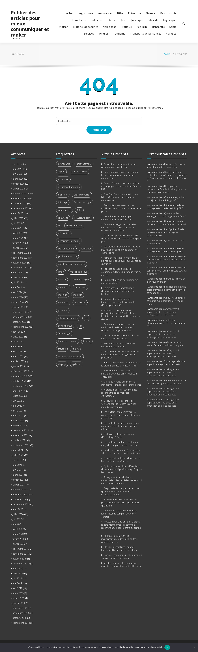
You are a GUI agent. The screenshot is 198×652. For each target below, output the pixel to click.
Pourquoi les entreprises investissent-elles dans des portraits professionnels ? (119, 538)
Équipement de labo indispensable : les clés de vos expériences (121, 460)
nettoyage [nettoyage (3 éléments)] (63, 302)
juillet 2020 (18, 514)
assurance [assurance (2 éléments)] (63, 179)
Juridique (137, 20)
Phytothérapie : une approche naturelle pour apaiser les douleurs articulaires (119, 373)
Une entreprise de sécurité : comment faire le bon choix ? (166, 223)
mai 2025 (17, 228)
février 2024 (18, 302)
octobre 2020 (19, 499)
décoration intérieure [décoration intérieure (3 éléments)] (69, 240)
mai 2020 (17, 524)
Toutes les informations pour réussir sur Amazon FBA (166, 323)
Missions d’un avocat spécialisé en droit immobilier (166, 165)
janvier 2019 (19, 603)
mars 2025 (18, 238)
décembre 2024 (21, 252)
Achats (70, 13)
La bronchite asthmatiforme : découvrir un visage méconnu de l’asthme (118, 291)
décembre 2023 (21, 312)
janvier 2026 (19, 188)
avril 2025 (17, 233)
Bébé (120, 13)
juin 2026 (17, 163)
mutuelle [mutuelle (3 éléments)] (77, 294)
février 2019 (18, 598)
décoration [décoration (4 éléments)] (63, 233)
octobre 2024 (19, 262)
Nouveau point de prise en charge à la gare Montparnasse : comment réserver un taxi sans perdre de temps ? (121, 526)
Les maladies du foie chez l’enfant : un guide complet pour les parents (120, 444)
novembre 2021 (21, 435)
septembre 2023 (21, 326)
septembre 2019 (21, 563)
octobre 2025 (19, 203)
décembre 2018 (21, 608)
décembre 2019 (21, 548)
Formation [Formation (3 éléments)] (86, 248)
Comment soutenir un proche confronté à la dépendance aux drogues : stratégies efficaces (117, 327)
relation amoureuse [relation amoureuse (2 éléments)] (68, 318)
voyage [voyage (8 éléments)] (75, 348)
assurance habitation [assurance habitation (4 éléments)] (69, 186)
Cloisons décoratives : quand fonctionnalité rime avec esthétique (119, 548)
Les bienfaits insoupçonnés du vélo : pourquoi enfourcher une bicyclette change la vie (121, 249)
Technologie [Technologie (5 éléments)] (64, 333)
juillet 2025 (18, 218)
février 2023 (18, 361)
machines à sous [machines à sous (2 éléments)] (78, 271)
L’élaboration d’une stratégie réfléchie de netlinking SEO (165, 207)
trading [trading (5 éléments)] (86, 341)
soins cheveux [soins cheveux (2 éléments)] (65, 325)
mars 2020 (18, 534)
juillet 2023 (18, 336)
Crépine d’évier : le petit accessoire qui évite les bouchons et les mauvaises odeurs (120, 491)
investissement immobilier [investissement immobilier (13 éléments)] (71, 264)
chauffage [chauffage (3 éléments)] (63, 217)
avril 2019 (17, 588)
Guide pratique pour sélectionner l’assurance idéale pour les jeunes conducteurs (119, 175)
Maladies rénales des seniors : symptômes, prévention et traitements (121, 383)
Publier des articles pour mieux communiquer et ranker (30, 24)
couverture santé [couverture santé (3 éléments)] (83, 217)
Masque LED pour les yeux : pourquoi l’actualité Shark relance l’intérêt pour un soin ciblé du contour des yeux (120, 315)
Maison (63, 27)
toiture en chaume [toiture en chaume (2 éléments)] (67, 341)
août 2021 (18, 450)
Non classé (109, 27)
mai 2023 (17, 346)
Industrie (96, 20)
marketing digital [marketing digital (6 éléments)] (80, 279)
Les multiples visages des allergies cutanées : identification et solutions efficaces (120, 426)
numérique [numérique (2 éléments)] (80, 302)
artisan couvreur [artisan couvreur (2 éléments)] (79, 171)
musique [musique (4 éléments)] (62, 294)
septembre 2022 (21, 386)
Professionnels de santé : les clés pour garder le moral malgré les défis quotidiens (120, 502)
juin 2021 (17, 460)
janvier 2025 (19, 247)
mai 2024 (17, 287)
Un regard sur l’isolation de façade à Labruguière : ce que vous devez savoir (166, 189)
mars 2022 (18, 415)
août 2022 (18, 390)
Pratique (126, 27)
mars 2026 (18, 178)
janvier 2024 (19, 307)
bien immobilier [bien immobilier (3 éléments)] (82, 194)
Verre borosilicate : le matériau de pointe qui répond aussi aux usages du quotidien (121, 260)
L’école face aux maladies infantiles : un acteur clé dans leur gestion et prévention (121, 354)
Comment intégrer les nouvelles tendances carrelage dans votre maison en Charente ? (118, 227)
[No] (194, 647)
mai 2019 (17, 583)
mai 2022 (17, 405)
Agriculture (86, 13)
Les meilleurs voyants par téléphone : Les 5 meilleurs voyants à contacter (167, 259)
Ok (167, 647)
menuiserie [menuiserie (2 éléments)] (80, 287)
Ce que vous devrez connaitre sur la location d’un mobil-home (166, 300)
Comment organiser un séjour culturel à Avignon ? (166, 199)
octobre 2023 (19, 321)
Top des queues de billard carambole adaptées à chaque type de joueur (121, 271)
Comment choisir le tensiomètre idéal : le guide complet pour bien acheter (119, 513)
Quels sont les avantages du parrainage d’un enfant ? (166, 215)
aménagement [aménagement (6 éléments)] (84, 163)
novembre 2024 (21, 257)
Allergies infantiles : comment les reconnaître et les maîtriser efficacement (119, 392)
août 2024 (18, 272)
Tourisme (119, 33)
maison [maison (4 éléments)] (62, 279)
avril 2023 (17, 351)
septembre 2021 (21, 445)
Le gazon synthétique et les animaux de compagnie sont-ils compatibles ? (166, 289)
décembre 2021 (21, 430)
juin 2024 (17, 282)
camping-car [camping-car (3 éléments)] (64, 210)
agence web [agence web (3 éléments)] (64, 163)
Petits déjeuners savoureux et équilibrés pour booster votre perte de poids (121, 208)
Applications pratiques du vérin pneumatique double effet (118, 165)
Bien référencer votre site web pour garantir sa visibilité (166, 382)
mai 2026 (17, 168)
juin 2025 (17, 223)
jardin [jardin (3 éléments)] (61, 271)
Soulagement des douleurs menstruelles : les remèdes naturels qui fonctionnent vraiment (121, 480)
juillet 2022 (18, 395)
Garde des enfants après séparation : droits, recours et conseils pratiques (121, 452)
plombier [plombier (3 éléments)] (63, 310)
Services (89, 33)
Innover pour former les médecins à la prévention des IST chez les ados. (120, 364)
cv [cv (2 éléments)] (59, 225)
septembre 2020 (21, 504)
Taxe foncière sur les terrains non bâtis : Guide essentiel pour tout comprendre (119, 197)
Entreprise (134, 13)
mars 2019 (18, 593)
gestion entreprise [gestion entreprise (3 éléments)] (67, 256)
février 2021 (18, 479)
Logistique (169, 20)
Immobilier (79, 20)
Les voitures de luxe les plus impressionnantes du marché (117, 218)
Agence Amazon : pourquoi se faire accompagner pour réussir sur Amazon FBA (121, 186)
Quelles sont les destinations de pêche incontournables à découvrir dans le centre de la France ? (167, 177)
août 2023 (18, 331)
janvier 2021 (19, 484)
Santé (172, 27)
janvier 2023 (19, 366)
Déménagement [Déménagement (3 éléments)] (66, 248)
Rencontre (158, 27)
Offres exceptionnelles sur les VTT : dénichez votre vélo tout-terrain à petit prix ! (121, 238)
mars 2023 (18, 356)
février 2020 (18, 538)
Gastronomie (168, 13)
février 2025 (18, 242)
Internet (112, 20)
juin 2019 (17, 578)
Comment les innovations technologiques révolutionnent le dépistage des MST (118, 302)
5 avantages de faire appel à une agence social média (166, 363)
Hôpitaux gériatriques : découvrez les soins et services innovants (121, 556)
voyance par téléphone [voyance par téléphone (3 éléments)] (70, 356)
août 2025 (18, 213)
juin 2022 (17, 400)
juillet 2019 (18, 573)
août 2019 (18, 568)
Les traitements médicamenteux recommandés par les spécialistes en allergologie (120, 415)
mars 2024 (18, 297)
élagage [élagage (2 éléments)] (62, 364)
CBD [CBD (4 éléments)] (79, 210)
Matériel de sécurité (85, 27)
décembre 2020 (21, 489)
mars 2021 (18, 474)
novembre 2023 (21, 316)
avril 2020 (17, 529)
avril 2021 (17, 469)
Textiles (103, 33)
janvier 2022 (19, 425)
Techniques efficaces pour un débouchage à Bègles (117, 436)
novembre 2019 (21, 553)
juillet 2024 (18, 277)
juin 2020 (17, 519)
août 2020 (18, 509)
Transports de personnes (145, 33)
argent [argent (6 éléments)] (61, 171)
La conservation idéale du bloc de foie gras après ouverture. (120, 337)
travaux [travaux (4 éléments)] (62, 348)
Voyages (171, 33)
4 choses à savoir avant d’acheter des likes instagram (165, 344)
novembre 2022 (21, 376)
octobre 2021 (19, 440)
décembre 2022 (21, 371)
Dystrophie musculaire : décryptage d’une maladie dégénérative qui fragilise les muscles (121, 469)
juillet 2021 (18, 455)
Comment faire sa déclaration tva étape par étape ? (119, 281)
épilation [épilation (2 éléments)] (76, 364)
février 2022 (18, 420)
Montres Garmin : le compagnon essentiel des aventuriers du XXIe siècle (121, 565)
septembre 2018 (21, 622)
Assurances (105, 13)
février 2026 (18, 183)
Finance (150, 13)
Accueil (167, 53)
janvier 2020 (19, 543)
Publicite (142, 27)
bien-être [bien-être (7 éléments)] (63, 194)
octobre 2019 (19, 558)
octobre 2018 (19, 617)
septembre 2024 (21, 267)
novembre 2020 (21, 494)
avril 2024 (17, 292)
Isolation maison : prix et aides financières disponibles (118, 345)
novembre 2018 (21, 612)
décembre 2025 (21, 193)
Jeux (124, 20)
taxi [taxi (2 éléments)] (80, 325)
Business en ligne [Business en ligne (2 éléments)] (82, 202)
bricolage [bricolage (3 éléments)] (63, 202)
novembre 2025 (21, 198)
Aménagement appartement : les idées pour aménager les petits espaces (163, 312)
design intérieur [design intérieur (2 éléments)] (74, 225)
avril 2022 (17, 410)
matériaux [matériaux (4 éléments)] (63, 287)
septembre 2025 (21, 208)
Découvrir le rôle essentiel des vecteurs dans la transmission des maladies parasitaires (118, 403)
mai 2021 (17, 464)
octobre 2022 (19, 381)
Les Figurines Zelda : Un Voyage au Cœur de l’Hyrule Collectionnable (166, 232)
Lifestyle (153, 20)
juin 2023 (17, 341)
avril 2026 (17, 173)
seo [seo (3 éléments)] (86, 318)
